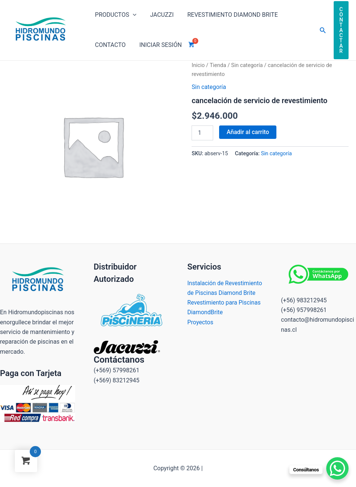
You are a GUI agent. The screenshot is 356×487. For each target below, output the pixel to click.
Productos (114, 15)
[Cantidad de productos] (202, 132)
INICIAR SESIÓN (158, 44)
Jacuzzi (159, 14)
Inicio (198, 65)
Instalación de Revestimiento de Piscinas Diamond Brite (222, 293)
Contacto (109, 44)
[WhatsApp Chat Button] (337, 468)
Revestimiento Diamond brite (228, 14)
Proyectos (200, 332)
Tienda (218, 65)
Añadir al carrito (248, 132)
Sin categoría (247, 65)
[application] (132, 15)
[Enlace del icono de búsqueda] (323, 30)
